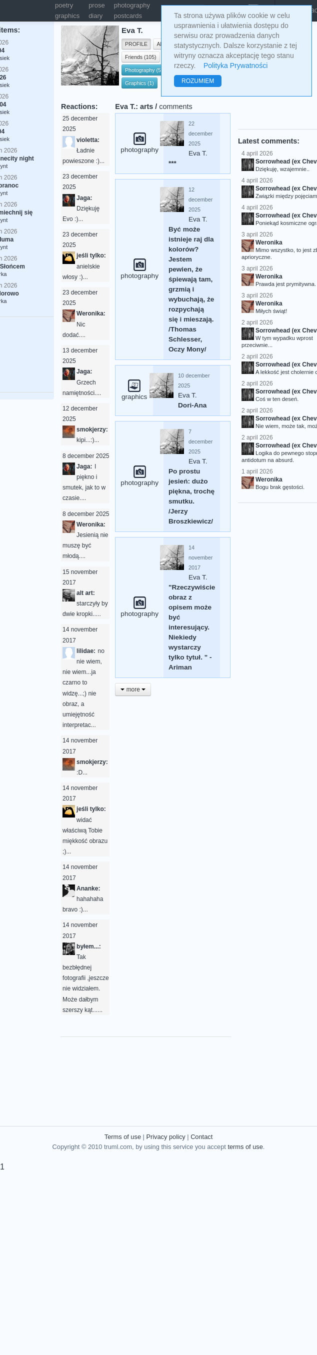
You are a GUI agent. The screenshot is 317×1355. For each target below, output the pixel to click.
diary (95, 16)
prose (96, 5)
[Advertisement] (183, 1075)
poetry (64, 5)
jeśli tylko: (91, 255)
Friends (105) (140, 57)
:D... (82, 772)
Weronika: (91, 313)
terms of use (245, 1146)
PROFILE (136, 44)
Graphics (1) (139, 83)
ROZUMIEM (198, 81)
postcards (128, 16)
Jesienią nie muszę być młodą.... (85, 546)
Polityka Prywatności (236, 66)
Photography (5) (143, 70)
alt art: (85, 593)
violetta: (88, 140)
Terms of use (122, 1136)
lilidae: (86, 651)
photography (132, 5)
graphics (67, 16)
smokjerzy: (92, 429)
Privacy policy (165, 1136)
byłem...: (88, 946)
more (133, 689)
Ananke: (88, 888)
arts (146, 106)
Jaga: (84, 198)
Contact (201, 1136)
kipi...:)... (87, 440)
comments (175, 106)
